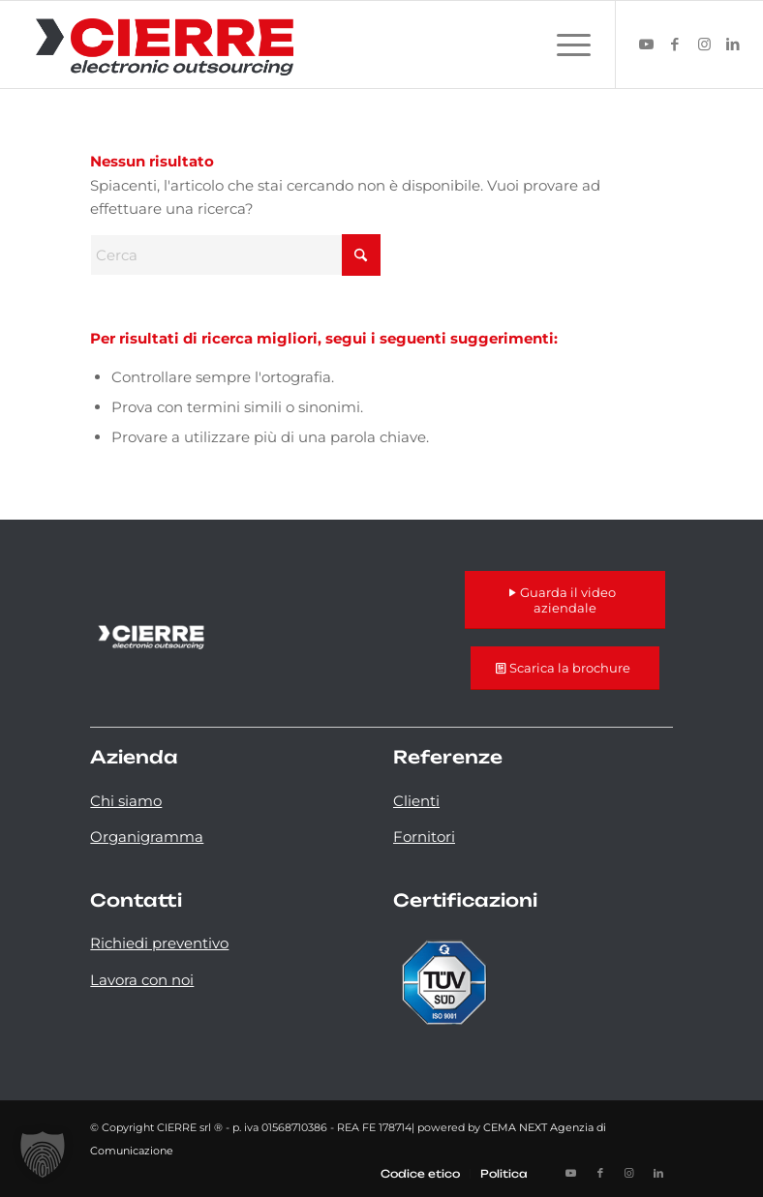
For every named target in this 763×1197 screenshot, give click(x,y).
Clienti (416, 801)
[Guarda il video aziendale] (565, 600)
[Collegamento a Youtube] (645, 44)
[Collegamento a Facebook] (674, 44)
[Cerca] (235, 255)
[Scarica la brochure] (565, 668)
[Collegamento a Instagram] (703, 44)
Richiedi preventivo (159, 943)
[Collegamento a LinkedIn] (733, 44)
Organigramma (146, 836)
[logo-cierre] (165, 44)
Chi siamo (126, 801)
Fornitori (424, 836)
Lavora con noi (142, 980)
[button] (42, 1154)
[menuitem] (564, 44)
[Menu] (564, 44)
